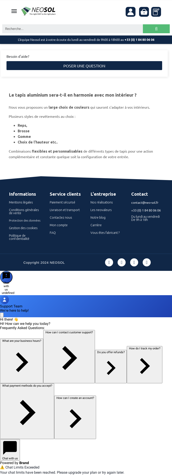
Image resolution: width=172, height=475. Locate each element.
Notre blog (97, 217)
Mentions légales (21, 202)
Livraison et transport (65, 210)
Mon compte (59, 225)
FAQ (53, 232)
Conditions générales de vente (24, 211)
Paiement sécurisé (62, 202)
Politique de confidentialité (19, 237)
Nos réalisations (101, 202)
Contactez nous (61, 217)
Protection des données (24, 220)
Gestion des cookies (23, 228)
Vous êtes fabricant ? (105, 232)
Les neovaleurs (101, 210)
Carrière (96, 225)
